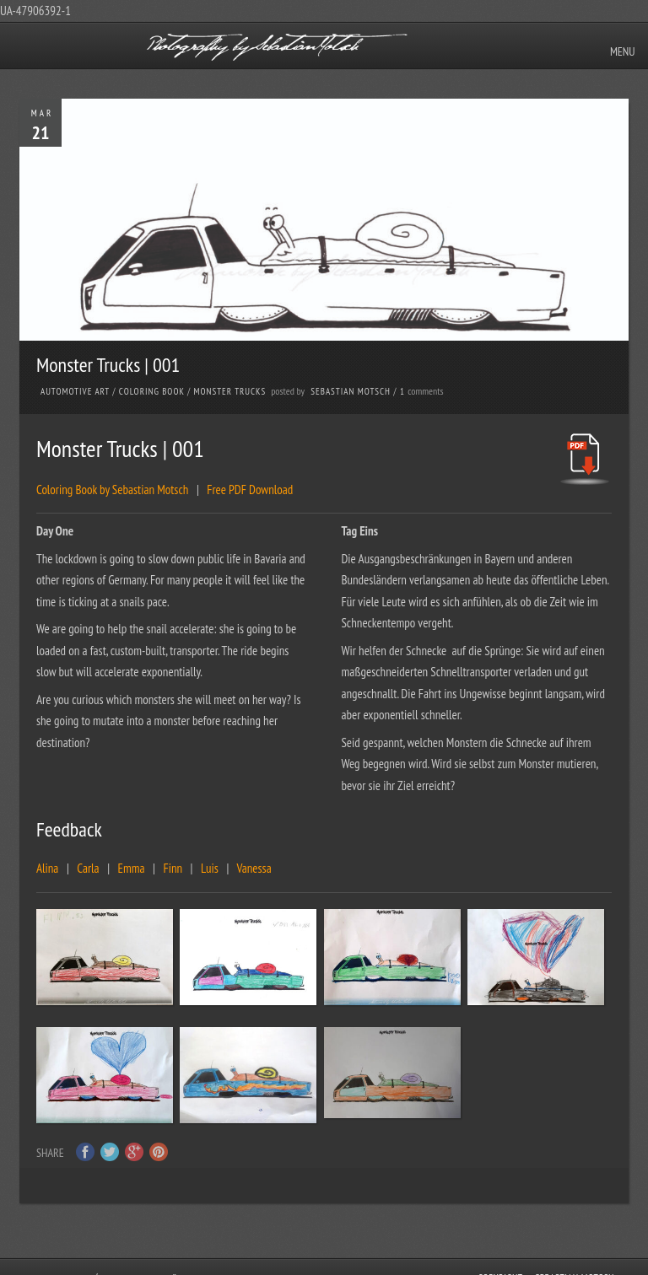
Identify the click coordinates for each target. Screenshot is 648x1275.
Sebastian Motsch (350, 391)
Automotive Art (75, 391)
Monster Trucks (230, 391)
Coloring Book (152, 391)
